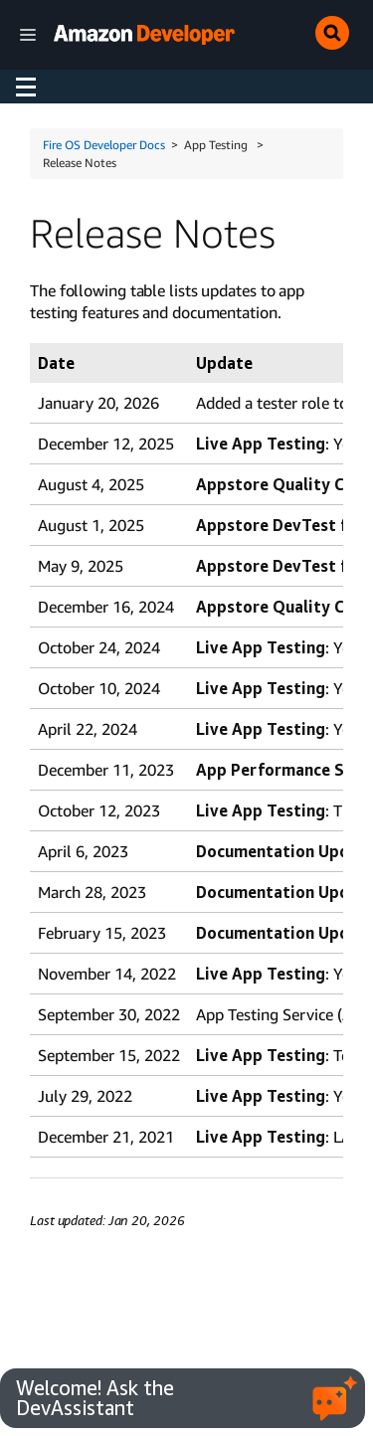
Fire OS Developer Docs (104, 144)
